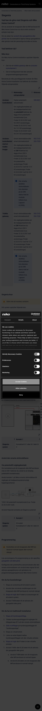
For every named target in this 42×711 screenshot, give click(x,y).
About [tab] (34, 320)
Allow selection (21, 388)
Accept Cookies (21, 381)
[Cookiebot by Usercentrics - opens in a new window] (31, 314)
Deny (21, 395)
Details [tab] (21, 320)
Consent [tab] (7, 320)
